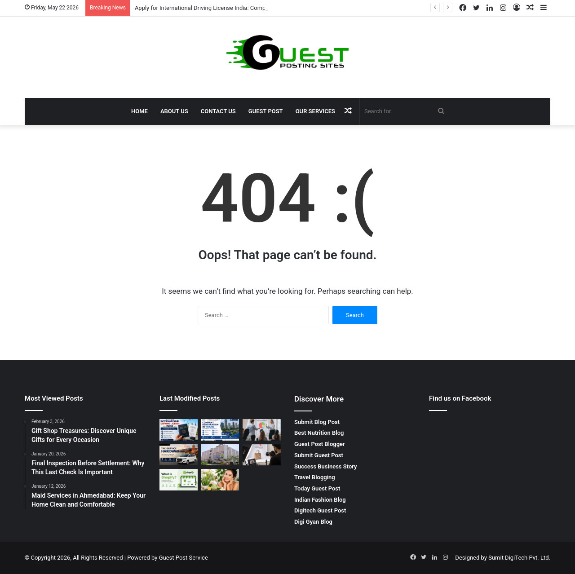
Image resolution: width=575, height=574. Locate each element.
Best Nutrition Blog (319, 432)
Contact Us (218, 111)
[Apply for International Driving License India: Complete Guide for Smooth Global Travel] (178, 430)
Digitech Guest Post (320, 510)
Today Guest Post (317, 488)
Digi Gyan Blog (313, 521)
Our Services (315, 111)
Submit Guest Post (318, 455)
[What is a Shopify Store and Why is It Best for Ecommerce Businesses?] (178, 479)
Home (139, 111)
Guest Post (265, 111)
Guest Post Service (183, 557)
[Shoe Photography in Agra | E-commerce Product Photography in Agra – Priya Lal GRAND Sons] (262, 455)
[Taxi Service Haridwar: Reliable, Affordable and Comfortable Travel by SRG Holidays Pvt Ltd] (178, 455)
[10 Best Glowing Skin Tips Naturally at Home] (220, 479)
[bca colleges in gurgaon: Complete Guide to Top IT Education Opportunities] (220, 455)
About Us (174, 111)
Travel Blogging (314, 477)
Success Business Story (325, 466)
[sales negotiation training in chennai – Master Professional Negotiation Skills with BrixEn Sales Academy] (262, 430)
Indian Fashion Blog (320, 499)
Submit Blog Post (317, 422)
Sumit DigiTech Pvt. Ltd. (519, 557)
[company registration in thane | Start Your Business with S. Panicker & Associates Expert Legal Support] (220, 430)
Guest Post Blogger (319, 444)
